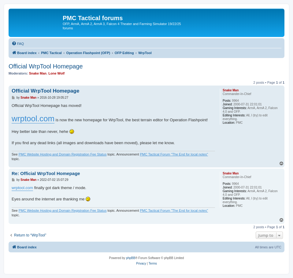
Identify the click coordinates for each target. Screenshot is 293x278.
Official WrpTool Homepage (46, 66)
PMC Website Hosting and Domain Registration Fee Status (63, 154)
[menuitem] (18, 43)
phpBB (130, 258)
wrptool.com (33, 118)
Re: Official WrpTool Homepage (46, 173)
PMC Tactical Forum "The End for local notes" (174, 154)
